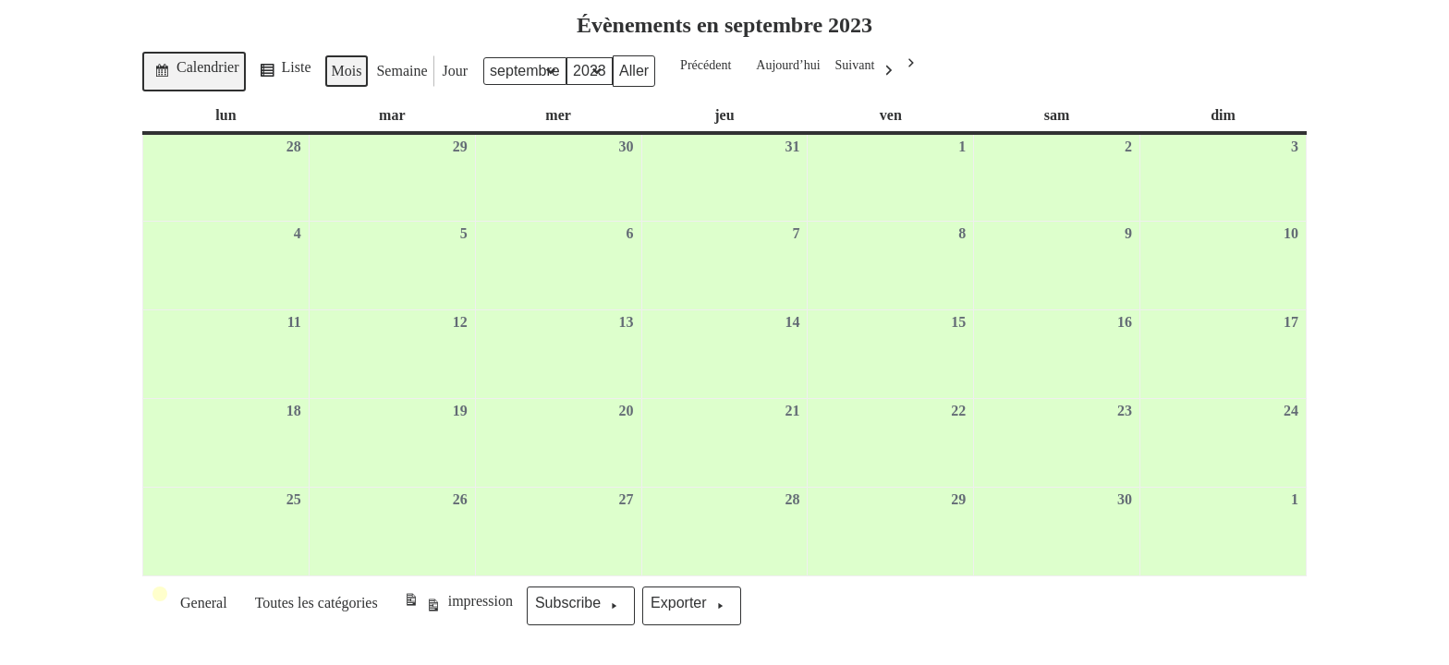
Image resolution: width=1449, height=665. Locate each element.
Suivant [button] (869, 71)
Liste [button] (282, 73)
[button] (190, 603)
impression (458, 606)
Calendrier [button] (193, 71)
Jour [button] (456, 71)
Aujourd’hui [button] (782, 71)
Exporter (691, 606)
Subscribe (581, 606)
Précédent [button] (700, 63)
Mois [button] (347, 71)
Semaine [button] (401, 71)
